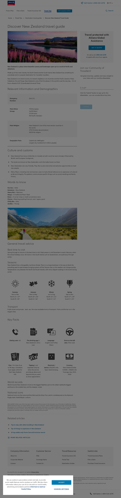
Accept (62, 482)
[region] (38, 485)
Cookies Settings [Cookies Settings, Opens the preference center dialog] (61, 489)
